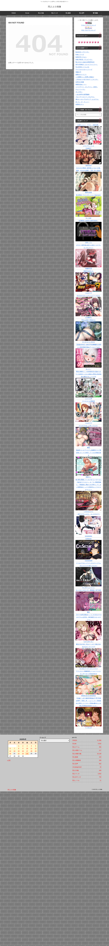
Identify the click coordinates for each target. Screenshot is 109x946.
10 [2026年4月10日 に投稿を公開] (27, 748)
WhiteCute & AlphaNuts (88, 695)
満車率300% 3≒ (88, 271)
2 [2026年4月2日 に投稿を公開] (22, 746)
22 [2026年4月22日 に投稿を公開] (18, 753)
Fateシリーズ (80, 54)
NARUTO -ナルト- (81, 57)
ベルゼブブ (88, 293)
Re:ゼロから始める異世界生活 (85, 62)
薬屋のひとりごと (81, 74)
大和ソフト (88, 242)
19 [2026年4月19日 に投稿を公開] (35, 751)
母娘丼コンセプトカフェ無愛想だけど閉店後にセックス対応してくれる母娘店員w (88, 452)
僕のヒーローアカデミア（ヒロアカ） (87, 99)
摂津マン (88, 477)
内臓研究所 (88, 268)
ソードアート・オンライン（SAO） (87, 87)
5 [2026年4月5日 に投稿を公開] (35, 746)
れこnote (88, 218)
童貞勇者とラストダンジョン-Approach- (88, 195)
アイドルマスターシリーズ (84, 69)
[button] (100, 115)
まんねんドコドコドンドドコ (88, 668)
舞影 (88, 447)
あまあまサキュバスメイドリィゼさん (88, 295)
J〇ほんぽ (88, 727)
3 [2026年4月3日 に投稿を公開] (27, 746)
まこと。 (88, 369)
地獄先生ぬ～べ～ (81, 84)
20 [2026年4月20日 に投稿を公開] (10, 753)
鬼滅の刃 (78, 72)
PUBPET (88, 148)
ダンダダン (79, 92)
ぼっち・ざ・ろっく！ (82, 102)
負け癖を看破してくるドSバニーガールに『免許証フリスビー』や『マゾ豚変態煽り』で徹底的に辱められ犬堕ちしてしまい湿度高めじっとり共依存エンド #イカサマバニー (89, 484)
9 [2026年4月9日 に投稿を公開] (22, 748)
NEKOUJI (88, 165)
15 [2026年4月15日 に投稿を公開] (18, 751)
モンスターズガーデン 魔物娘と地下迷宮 (88, 590)
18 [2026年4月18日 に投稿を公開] (31, 751)
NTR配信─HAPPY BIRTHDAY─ (88, 220)
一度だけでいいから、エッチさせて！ (88, 514)
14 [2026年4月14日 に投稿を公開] (14, 751)
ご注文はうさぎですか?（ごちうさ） (87, 79)
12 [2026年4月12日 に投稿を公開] (35, 748)
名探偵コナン (80, 104)
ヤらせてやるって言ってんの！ (88, 425)
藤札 (88, 612)
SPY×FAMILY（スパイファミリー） (87, 64)
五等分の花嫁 (80, 82)
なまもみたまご (88, 641)
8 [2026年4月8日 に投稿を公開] (18, 748)
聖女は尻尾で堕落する (88, 320)
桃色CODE (88, 192)
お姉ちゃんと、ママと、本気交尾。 (88, 125)
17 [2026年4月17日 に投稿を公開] (27, 751)
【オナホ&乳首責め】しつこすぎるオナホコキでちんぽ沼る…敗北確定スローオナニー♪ (89, 617)
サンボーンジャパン (88, 587)
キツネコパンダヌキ (88, 342)
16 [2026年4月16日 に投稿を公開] (23, 751)
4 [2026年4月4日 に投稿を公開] (31, 746)
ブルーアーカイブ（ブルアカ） (85, 97)
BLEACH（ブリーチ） (82, 52)
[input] (89, 114)
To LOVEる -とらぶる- (82, 67)
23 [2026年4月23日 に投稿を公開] (23, 753)
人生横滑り (88, 317)
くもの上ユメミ (88, 511)
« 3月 (9, 760)
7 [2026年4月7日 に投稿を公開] (14, 748)
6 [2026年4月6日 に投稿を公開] (10, 748)
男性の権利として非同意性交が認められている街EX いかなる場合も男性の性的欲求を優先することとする (88, 374)
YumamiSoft (88, 560)
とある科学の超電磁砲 (82, 94)
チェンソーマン (80, 89)
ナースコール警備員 (88, 401)
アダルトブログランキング (88, 25)
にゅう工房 (88, 398)
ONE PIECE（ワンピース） (84, 59)
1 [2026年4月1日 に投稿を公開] (18, 746)
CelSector (88, 538)
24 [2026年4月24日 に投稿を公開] (27, 753)
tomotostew (88, 536)
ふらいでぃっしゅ (88, 146)
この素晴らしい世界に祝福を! (85, 77)
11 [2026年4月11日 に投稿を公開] (31, 748)
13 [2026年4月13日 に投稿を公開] (10, 751)
